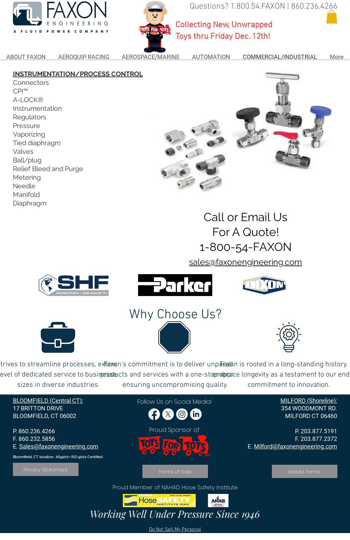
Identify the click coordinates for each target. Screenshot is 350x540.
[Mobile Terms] (304, 471)
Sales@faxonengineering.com (58, 446)
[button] (331, 17)
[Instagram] (182, 414)
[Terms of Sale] (175, 471)
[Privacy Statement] (45, 469)
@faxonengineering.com (305, 446)
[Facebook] (154, 414)
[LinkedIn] (196, 414)
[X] (168, 414)
